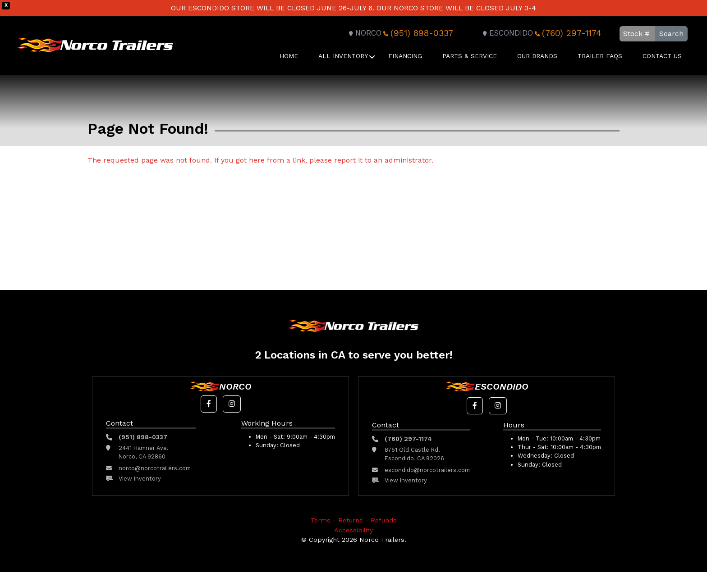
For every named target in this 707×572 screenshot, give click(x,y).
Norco (363, 33)
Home (289, 55)
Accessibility (353, 530)
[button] (209, 404)
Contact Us (662, 55)
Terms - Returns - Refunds (354, 520)
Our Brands (537, 55)
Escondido (506, 33)
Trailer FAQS (600, 55)
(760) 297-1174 (567, 33)
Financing (405, 55)
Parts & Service (469, 55)
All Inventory (343, 55)
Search (671, 33)
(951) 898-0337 (417, 33)
